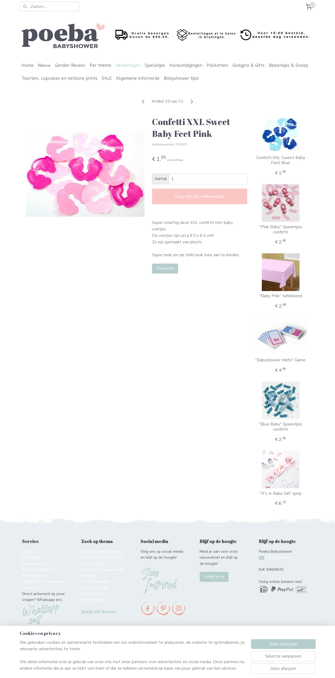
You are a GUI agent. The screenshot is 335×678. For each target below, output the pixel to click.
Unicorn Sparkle (95, 581)
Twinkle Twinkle (95, 587)
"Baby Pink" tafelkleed (280, 296)
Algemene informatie (138, 78)
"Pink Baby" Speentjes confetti (280, 229)
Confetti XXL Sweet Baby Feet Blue (280, 160)
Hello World (91, 593)
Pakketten (217, 65)
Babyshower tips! (181, 78)
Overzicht (165, 268)
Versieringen (128, 65)
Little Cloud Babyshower (102, 569)
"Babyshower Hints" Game (280, 360)
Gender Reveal (70, 65)
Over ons (30, 587)
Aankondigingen (185, 65)
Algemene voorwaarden (43, 581)
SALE (107, 78)
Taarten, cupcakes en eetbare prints (59, 78)
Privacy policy (33, 575)
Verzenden (31, 557)
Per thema (100, 65)
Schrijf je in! (214, 576)
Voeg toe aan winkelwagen (199, 196)
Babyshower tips (36, 563)
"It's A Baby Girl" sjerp (281, 493)
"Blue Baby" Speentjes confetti (280, 427)
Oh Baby (88, 575)
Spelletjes (155, 65)
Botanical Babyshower (100, 551)
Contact (29, 551)
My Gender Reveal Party (102, 557)
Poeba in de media (38, 569)
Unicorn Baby (92, 563)
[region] (132, 655)
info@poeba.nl (277, 557)
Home (28, 65)
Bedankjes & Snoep (288, 65)
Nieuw (44, 65)
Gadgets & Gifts (248, 65)
